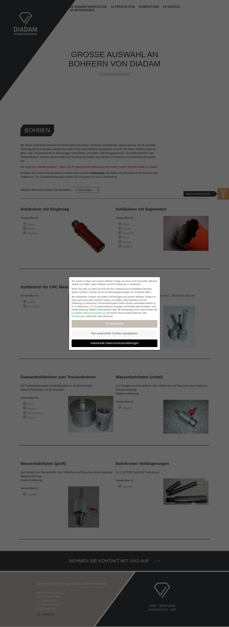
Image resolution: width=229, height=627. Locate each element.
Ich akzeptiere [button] (115, 323)
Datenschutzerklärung (93, 313)
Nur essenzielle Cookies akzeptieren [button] (114, 333)
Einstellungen (78, 316)
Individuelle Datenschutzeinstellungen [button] (114, 343)
